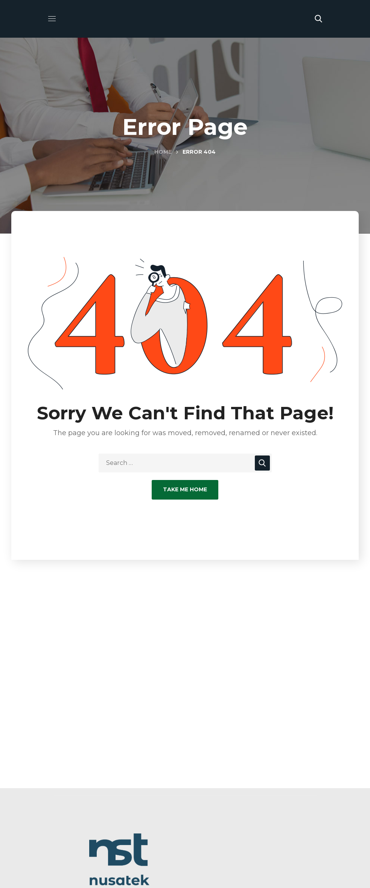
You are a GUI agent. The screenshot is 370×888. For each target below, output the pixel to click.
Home (163, 151)
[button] (318, 19)
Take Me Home (185, 489)
